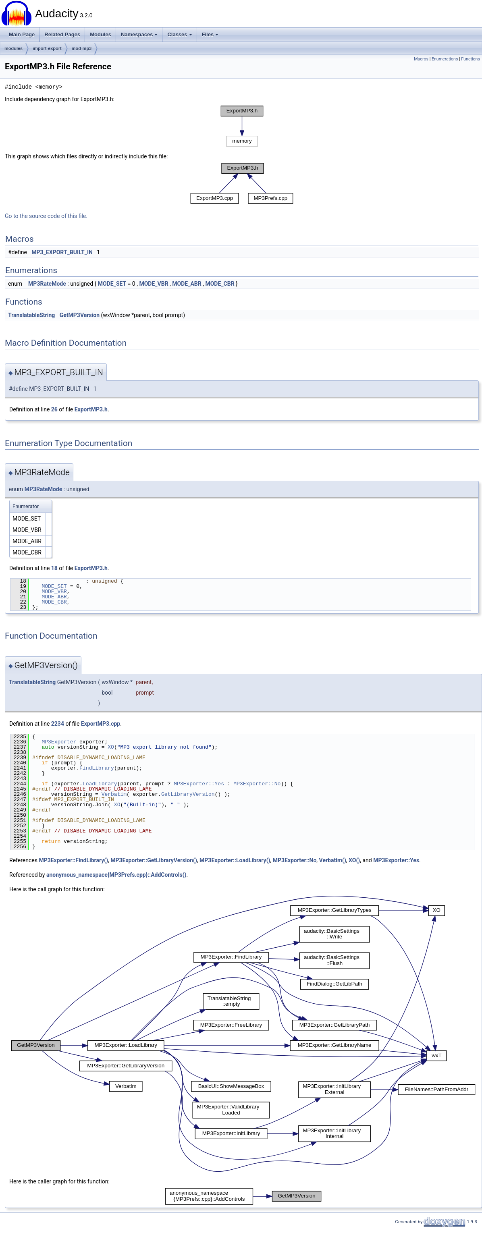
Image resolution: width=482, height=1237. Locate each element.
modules (13, 48)
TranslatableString (31, 315)
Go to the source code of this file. (46, 216)
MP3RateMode (47, 283)
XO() (354, 860)
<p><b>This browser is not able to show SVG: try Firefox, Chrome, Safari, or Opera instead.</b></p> (242, 126)
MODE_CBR (219, 283)
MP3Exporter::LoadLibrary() (234, 860)
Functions (470, 59)
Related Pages (62, 34)
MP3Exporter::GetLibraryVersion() (153, 860)
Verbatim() (332, 860)
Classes (179, 34)
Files (210, 34)
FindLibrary (96, 768)
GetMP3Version (80, 315)
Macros (421, 59)
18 (54, 568)
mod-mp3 (82, 48)
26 (54, 409)
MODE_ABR (186, 283)
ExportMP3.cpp (100, 723)
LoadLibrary (100, 783)
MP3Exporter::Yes (199, 783)
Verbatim (114, 794)
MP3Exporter (59, 741)
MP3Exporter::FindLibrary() (73, 860)
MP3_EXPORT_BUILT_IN (62, 252)
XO (111, 747)
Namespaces (139, 34)
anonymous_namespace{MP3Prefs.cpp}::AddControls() (116, 875)
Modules (100, 34)
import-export (47, 48)
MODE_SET (112, 283)
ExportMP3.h (91, 409)
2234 (57, 723)
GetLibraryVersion (188, 794)
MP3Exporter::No (256, 783)
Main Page (22, 34)
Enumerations (445, 59)
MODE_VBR (153, 283)
